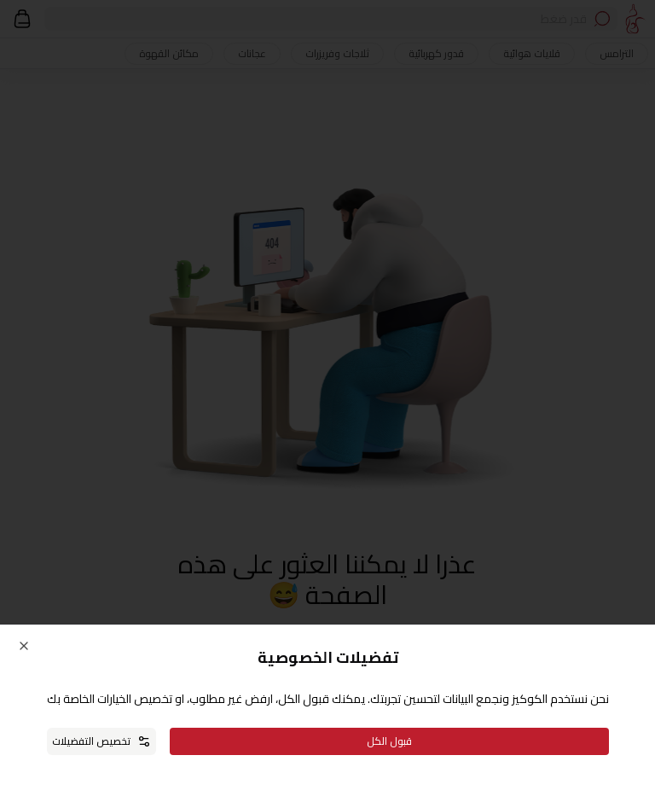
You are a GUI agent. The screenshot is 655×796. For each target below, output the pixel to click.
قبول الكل (389, 741)
